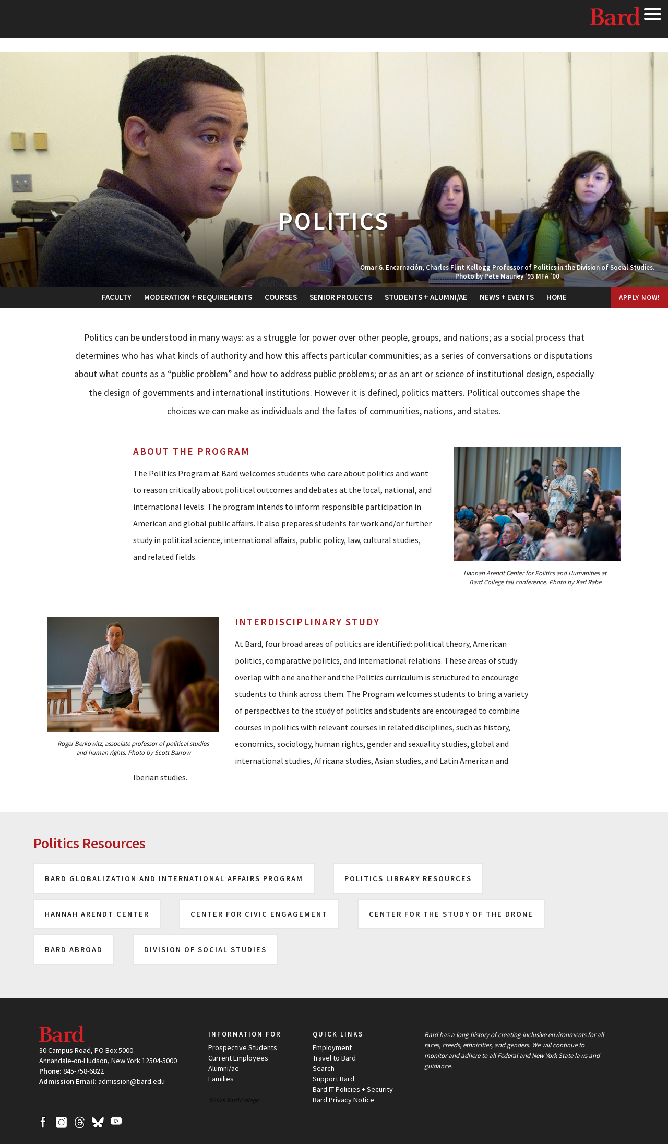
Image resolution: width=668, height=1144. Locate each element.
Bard (616, 18)
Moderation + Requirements (198, 297)
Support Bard (333, 1078)
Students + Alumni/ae (426, 297)
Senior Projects (340, 297)
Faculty (117, 297)
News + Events (507, 297)
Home (556, 297)
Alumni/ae (223, 1068)
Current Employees (238, 1058)
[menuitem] (117, 297)
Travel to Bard (334, 1058)
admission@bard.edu (131, 1081)
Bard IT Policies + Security (353, 1089)
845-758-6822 (83, 1071)
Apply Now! (639, 297)
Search (324, 1068)
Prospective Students (242, 1047)
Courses (281, 297)
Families (221, 1078)
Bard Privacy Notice (343, 1099)
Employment (332, 1047)
